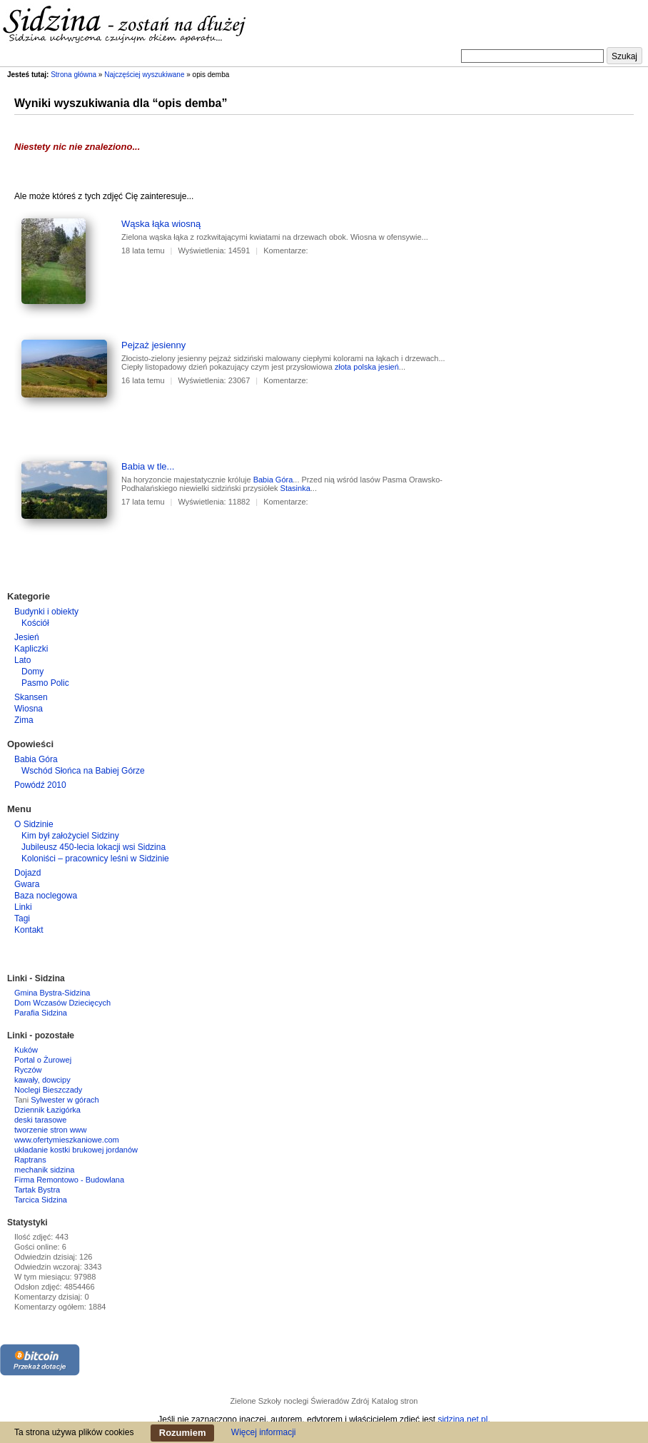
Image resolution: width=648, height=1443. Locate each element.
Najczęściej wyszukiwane (144, 75)
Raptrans (30, 1159)
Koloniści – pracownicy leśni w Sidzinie (95, 859)
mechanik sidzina (44, 1169)
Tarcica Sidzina (40, 1199)
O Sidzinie (34, 824)
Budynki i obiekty (46, 612)
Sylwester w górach (64, 1099)
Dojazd (27, 873)
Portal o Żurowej (42, 1059)
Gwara (26, 884)
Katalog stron (395, 1401)
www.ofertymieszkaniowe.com (66, 1139)
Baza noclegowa (45, 896)
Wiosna (28, 709)
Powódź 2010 (40, 785)
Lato (22, 660)
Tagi (22, 918)
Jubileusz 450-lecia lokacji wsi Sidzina (93, 847)
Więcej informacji (263, 1432)
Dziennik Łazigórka (47, 1109)
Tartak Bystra (37, 1189)
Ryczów (28, 1069)
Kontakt (29, 930)
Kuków (26, 1049)
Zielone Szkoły (256, 1401)
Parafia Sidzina (40, 1012)
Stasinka (295, 488)
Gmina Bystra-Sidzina (52, 992)
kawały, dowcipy (42, 1079)
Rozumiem (182, 1432)
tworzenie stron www (50, 1129)
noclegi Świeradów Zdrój (326, 1401)
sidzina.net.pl (462, 1419)
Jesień (26, 637)
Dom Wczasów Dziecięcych (62, 1002)
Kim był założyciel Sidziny (70, 836)
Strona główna (73, 75)
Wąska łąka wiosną (161, 223)
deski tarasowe (40, 1119)
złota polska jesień (367, 367)
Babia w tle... (147, 466)
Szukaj (624, 56)
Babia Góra (273, 479)
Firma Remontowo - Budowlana (69, 1179)
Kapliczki (31, 649)
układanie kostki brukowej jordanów (76, 1149)
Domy (32, 672)
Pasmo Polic (45, 683)
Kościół (35, 623)
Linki (23, 907)
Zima (24, 720)
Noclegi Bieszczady (48, 1089)
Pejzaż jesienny (153, 345)
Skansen (31, 697)
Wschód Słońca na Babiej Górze (83, 771)
